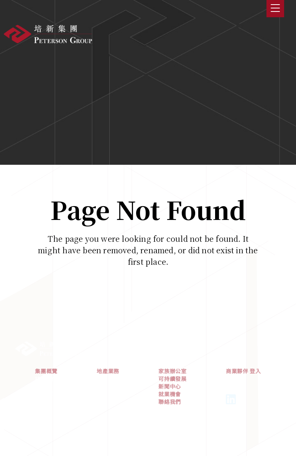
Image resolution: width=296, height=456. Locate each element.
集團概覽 (46, 375)
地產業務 (108, 375)
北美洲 (105, 390)
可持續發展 (172, 383)
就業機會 (169, 398)
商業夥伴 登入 (243, 375)
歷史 (40, 390)
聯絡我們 (169, 406)
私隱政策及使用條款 (148, 426)
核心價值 (46, 383)
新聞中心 (169, 390)
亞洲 (102, 383)
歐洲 (102, 398)
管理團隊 (46, 398)
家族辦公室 (172, 375)
